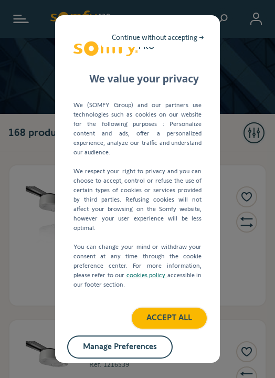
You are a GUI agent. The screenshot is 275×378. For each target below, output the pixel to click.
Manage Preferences (138, 291)
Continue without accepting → (207, 75)
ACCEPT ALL (138, 264)
